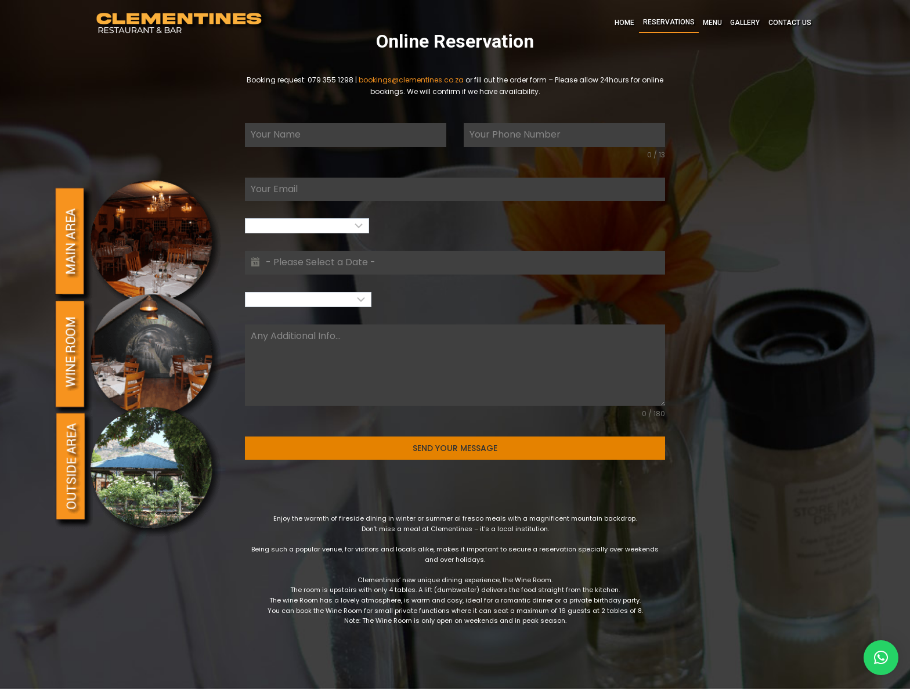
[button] (881, 657)
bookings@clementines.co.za (411, 80)
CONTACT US (789, 23)
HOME (624, 23)
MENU (712, 23)
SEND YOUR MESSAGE (455, 448)
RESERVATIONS (669, 22)
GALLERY (745, 23)
